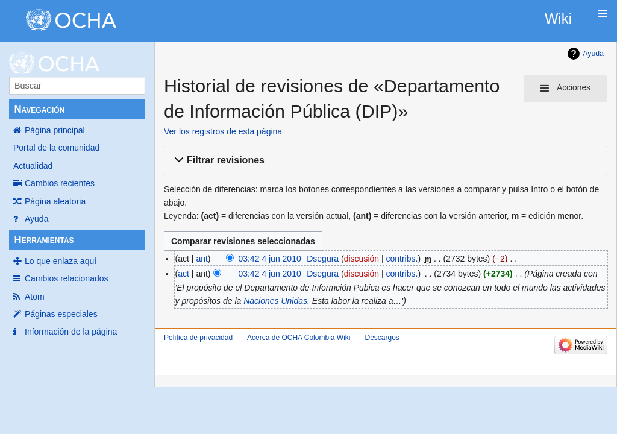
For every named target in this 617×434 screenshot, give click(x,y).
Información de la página (71, 331)
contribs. (402, 258)
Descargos (382, 337)
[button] (383, 160)
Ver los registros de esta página (223, 131)
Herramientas (44, 239)
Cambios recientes (60, 183)
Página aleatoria (55, 201)
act (183, 273)
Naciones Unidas (275, 301)
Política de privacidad (198, 337)
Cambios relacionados (66, 278)
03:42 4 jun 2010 (269, 258)
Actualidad (32, 166)
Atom (35, 296)
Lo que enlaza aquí (60, 261)
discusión (361, 258)
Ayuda (36, 219)
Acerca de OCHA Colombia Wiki (298, 337)
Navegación (39, 109)
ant (201, 258)
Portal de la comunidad (56, 148)
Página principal (55, 130)
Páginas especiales (61, 314)
